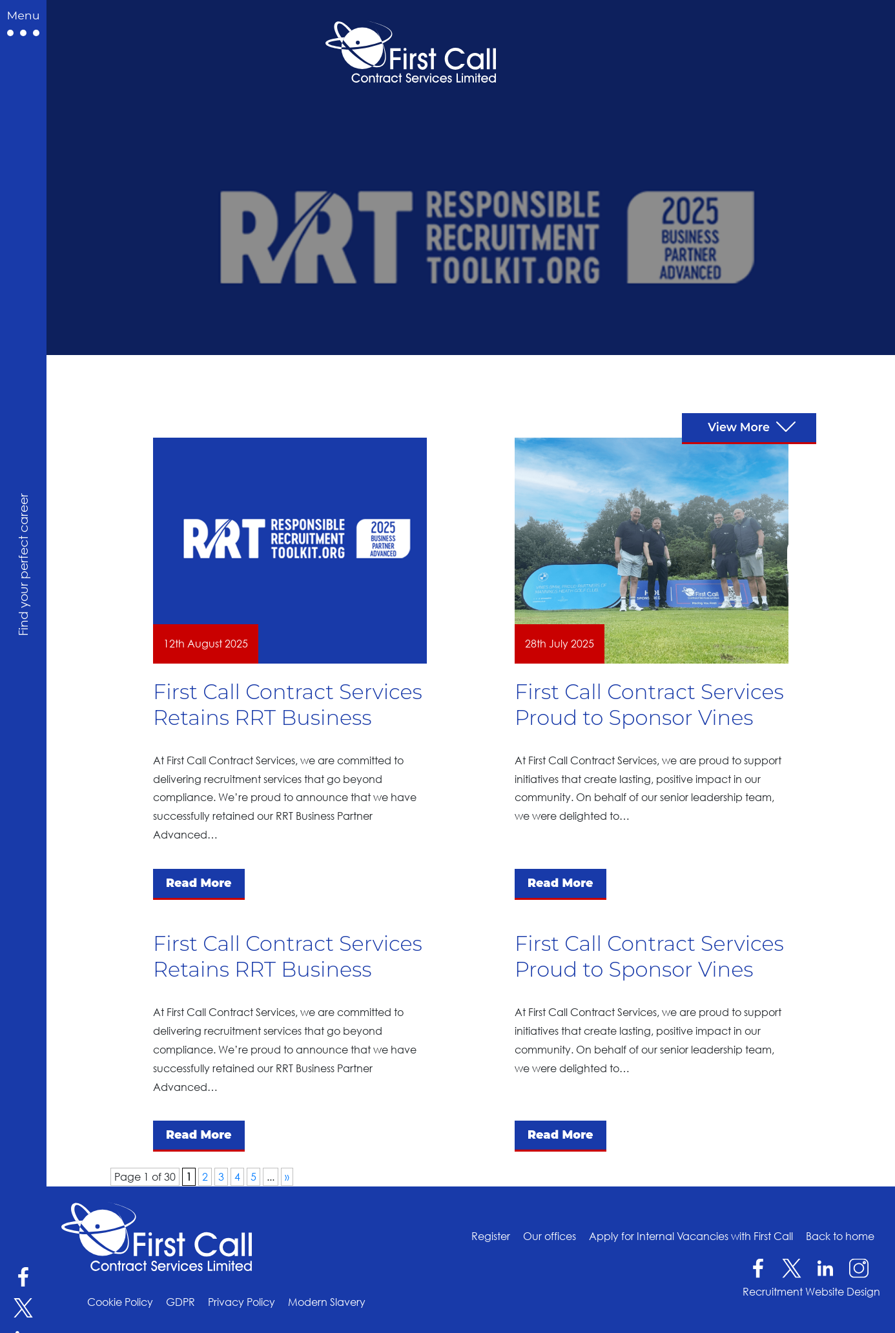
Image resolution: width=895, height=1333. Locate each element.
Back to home (840, 1236)
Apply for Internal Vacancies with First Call (691, 1236)
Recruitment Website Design (811, 1291)
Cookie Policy (120, 1302)
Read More (199, 883)
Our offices (549, 1236)
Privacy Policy (241, 1302)
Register (490, 1236)
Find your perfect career (22, 564)
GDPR (180, 1302)
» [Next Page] (287, 1176)
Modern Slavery (326, 1302)
